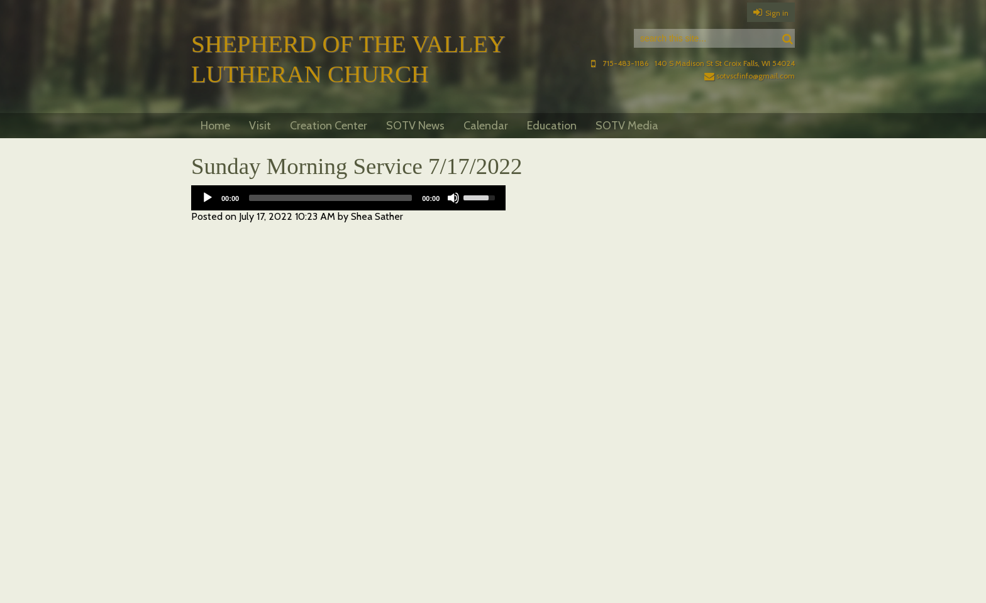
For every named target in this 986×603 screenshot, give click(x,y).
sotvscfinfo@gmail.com (749, 75)
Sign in (777, 13)
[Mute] (453, 198)
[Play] (207, 198)
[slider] (330, 198)
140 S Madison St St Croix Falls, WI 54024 (725, 63)
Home (215, 126)
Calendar (485, 126)
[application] (348, 197)
